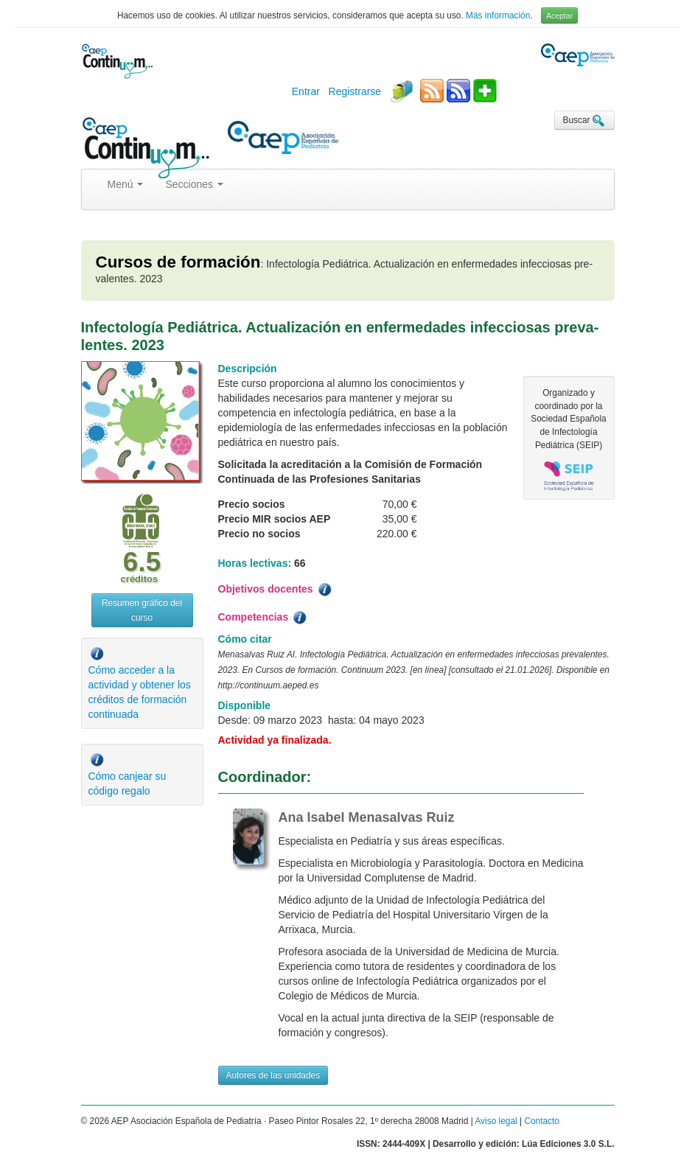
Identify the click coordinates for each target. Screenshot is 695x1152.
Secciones (194, 184)
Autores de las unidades (273, 1075)
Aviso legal (496, 1121)
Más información (498, 15)
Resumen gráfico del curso (142, 610)
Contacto (541, 1121)
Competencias (264, 617)
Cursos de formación (178, 262)
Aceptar (559, 15)
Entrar (306, 91)
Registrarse (355, 91)
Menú (126, 184)
